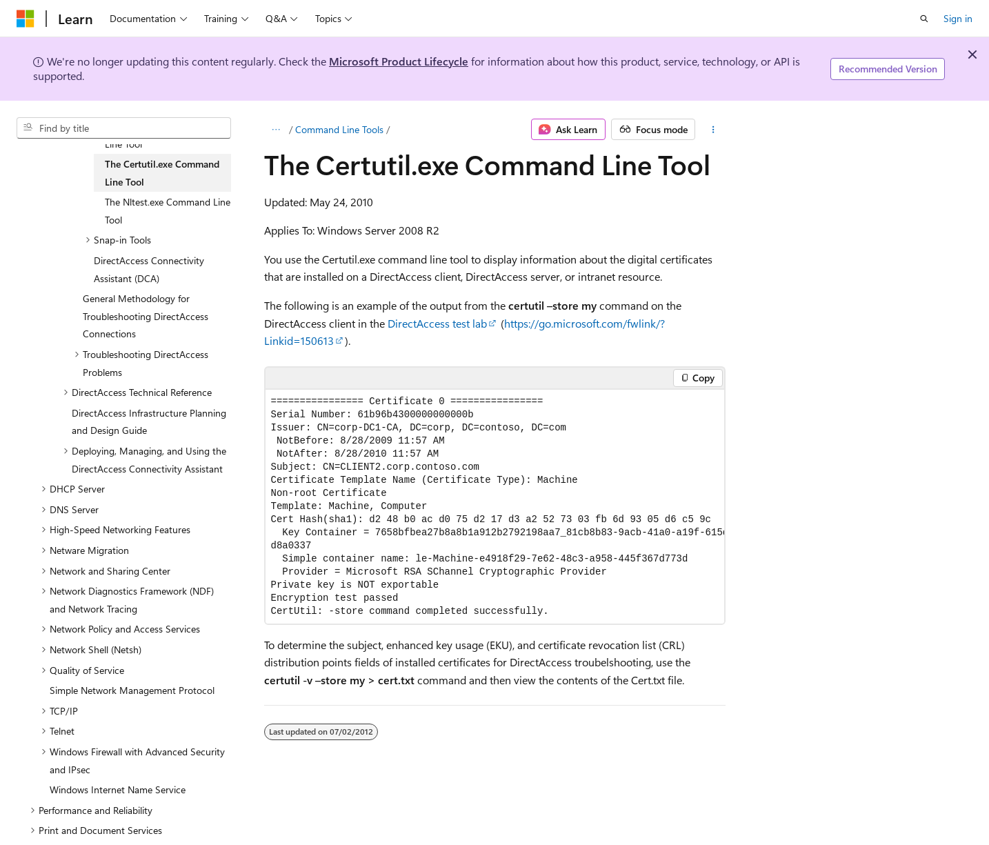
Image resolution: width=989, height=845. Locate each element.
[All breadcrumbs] (276, 130)
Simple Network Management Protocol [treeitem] (132, 690)
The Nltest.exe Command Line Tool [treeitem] (167, 210)
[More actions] (713, 130)
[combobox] (124, 128)
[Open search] (924, 18)
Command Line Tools (339, 129)
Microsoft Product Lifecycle (398, 61)
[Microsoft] (25, 19)
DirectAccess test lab (437, 323)
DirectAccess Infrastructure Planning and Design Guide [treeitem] (149, 421)
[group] (495, 506)
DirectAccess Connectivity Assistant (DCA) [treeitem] (149, 269)
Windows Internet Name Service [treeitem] (118, 789)
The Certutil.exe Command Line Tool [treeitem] (162, 172)
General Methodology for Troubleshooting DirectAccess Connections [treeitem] (145, 316)
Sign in (957, 18)
